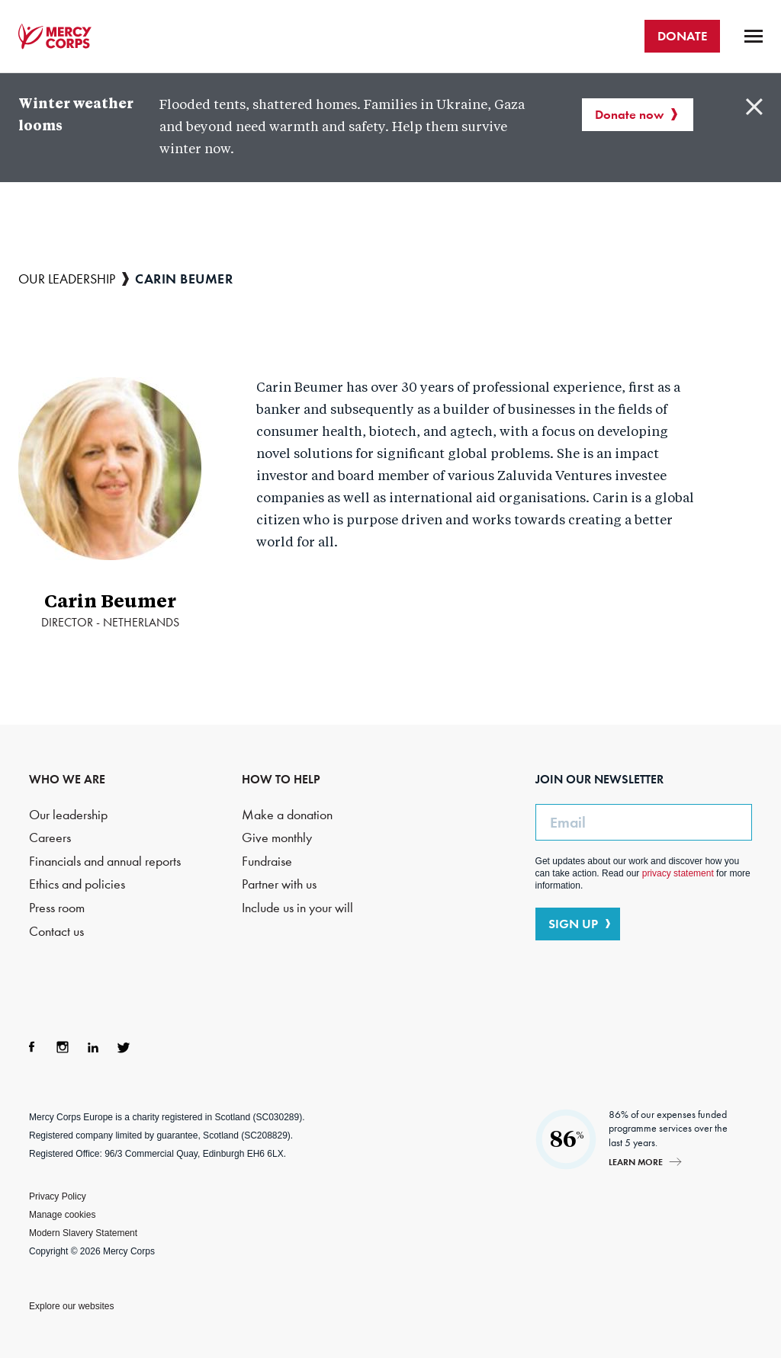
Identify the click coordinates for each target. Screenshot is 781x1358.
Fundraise (267, 862)
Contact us (56, 932)
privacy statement (678, 873)
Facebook (32, 1047)
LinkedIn (93, 1047)
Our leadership (66, 279)
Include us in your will (297, 908)
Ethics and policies (77, 884)
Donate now (629, 114)
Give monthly (277, 838)
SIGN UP (573, 923)
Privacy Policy (57, 1196)
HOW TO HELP (281, 779)
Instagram (62, 1047)
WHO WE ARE (67, 779)
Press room (57, 908)
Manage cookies (62, 1214)
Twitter (123, 1047)
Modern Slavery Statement (83, 1233)
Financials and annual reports (105, 862)
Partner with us (279, 884)
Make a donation (287, 815)
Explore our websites (71, 1306)
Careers (50, 838)
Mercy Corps (55, 36)
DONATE (682, 35)
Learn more (636, 1161)
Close (754, 106)
